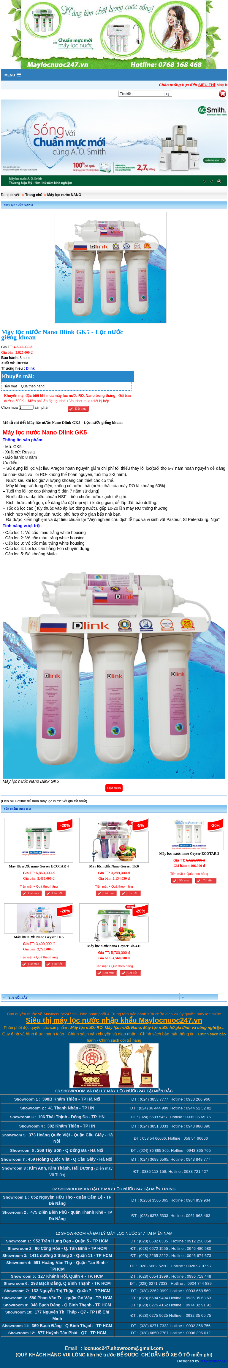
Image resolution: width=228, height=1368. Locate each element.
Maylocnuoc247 (214, 1361)
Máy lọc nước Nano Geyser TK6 (114, 866)
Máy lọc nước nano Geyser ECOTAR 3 (189, 853)
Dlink (30, 368)
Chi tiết (57, 892)
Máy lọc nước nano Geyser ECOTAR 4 (39, 866)
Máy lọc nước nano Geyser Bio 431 (114, 946)
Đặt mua (80, 408)
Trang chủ (33, 195)
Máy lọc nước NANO (64, 195)
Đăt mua (33, 892)
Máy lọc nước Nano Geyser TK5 (39, 937)
